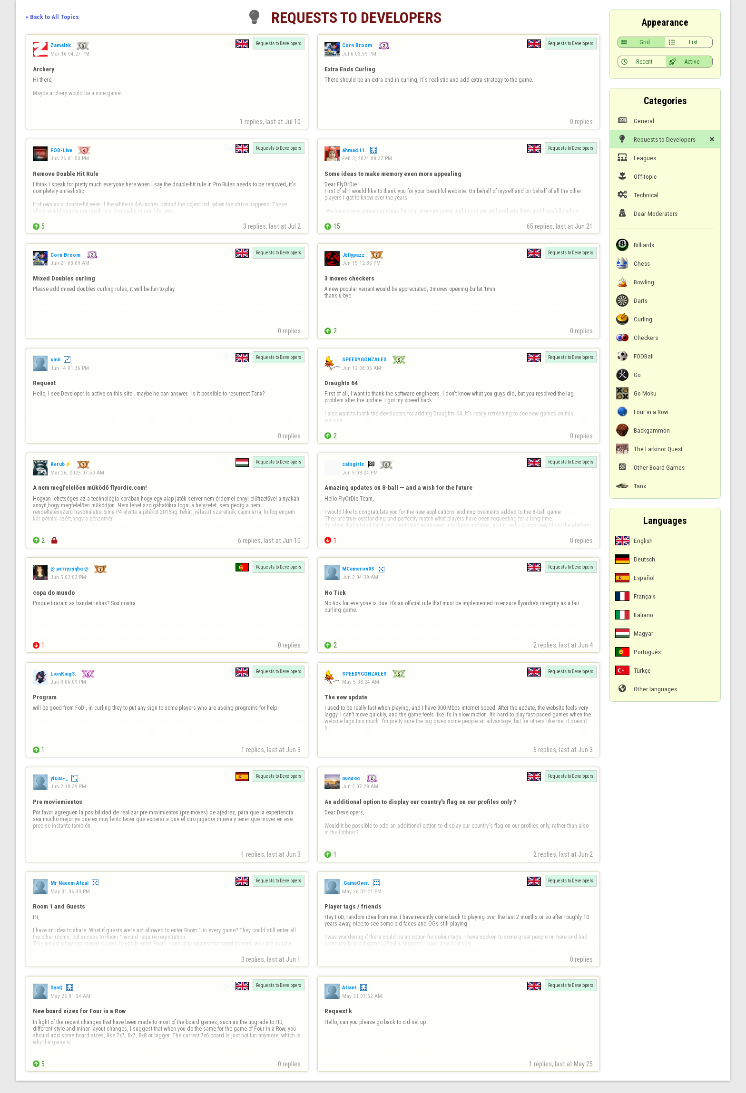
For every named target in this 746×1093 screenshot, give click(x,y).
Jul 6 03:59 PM (359, 53)
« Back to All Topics (52, 16)
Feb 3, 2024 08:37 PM (367, 158)
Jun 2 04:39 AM (360, 577)
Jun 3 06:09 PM (68, 681)
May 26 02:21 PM (362, 891)
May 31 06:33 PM (70, 891)
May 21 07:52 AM (362, 996)
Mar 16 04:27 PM (69, 53)
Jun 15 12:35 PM (361, 263)
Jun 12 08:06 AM (361, 368)
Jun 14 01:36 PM (69, 368)
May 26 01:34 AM (70, 996)
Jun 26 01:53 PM (69, 158)
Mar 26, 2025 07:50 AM (77, 472)
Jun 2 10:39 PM (68, 786)
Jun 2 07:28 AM (360, 786)
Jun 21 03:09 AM (69, 263)
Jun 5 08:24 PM (360, 472)
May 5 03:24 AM (360, 681)
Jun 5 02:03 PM (68, 577)
